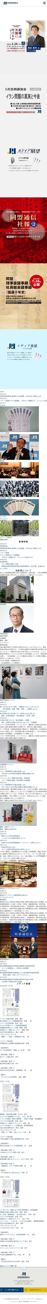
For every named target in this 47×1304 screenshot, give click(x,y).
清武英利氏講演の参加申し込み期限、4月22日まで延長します (20, 396)
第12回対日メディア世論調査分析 (11, 1021)
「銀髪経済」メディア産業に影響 (12, 1166)
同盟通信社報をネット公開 (9, 1028)
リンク (23, 1299)
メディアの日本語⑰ (7, 1217)
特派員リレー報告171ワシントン (11, 1123)
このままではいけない (7, 1228)
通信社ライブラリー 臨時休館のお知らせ (13, 895)
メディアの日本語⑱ (7, 1121)
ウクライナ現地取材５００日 (10, 1116)
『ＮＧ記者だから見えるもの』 (10, 1172)
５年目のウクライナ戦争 (8, 1152)
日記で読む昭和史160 (7, 1032)
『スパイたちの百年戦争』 (9, 1077)
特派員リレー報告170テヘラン (10, 1219)
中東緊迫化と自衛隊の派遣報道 (10, 1043)
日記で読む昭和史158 (7, 1223)
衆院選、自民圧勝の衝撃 (8, 1114)
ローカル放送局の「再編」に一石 (11, 1050)
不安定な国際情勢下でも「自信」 (11, 1255)
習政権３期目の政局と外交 (9, 1212)
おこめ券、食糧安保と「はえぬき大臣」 (13, 1214)
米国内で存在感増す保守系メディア (12, 1241)
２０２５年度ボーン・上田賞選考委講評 (13, 1025)
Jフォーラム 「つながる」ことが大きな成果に (16, 1221)
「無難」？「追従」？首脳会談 (10, 1037)
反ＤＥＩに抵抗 (5, 1057)
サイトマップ (30, 1299)
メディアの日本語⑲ (7, 1023)
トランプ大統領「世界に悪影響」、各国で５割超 (16, 1119)
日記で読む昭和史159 (7, 1128)
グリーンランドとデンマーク (10, 1248)
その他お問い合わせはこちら (35, 1289)
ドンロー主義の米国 (7, 1019)
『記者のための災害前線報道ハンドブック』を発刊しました (20, 843)
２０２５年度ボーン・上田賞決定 (11, 1125)
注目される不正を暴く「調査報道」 (12, 1070)
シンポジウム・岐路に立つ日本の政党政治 (14, 1210)
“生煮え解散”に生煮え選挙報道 (10, 1139)
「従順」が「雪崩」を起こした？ (11, 1132)
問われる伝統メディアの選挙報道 (12, 1146)
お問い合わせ (39, 1299)
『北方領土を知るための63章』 (10, 1261)
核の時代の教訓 (5, 1063)
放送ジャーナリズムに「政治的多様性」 (13, 1234)
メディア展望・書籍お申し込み (12, 1289)
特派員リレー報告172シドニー (10, 1030)
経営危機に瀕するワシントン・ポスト (13, 1159)
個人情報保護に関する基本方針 (12, 1299)
